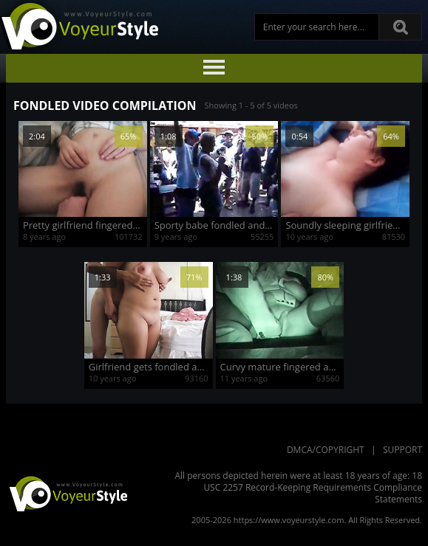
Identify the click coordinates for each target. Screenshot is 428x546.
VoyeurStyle (66, 493)
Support (402, 449)
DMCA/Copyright (325, 449)
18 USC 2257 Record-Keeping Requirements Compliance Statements (312, 487)
